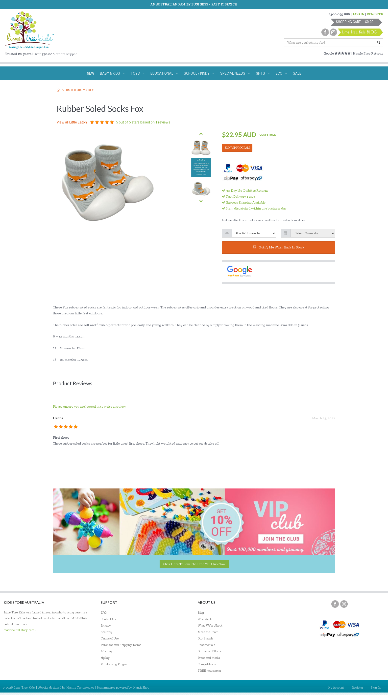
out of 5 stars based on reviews (143, 122)
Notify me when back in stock (278, 247)
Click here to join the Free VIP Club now (194, 564)
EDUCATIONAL (164, 73)
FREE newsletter (209, 670)
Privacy (106, 625)
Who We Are (206, 619)
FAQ (104, 612)
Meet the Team (208, 632)
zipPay (105, 658)
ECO (281, 73)
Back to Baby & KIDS (80, 90)
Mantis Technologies (80, 687)
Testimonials (206, 645)
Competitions (207, 664)
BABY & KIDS (112, 73)
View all (72, 122)
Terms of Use (110, 638)
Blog (201, 612)
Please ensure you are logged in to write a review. (89, 406)
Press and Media (209, 658)
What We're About (210, 625)
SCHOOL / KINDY (199, 73)
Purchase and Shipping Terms (121, 645)
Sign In (376, 687)
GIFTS (263, 73)
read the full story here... (20, 630)
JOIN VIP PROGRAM (237, 148)
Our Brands (205, 638)
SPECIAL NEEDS (235, 73)
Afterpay (107, 651)
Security (106, 632)
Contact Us (108, 619)
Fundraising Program (115, 664)
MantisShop (141, 687)
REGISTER (375, 14)
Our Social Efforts (209, 651)
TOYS (138, 73)
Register (357, 687)
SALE (297, 73)
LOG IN (358, 14)
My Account (336, 687)
